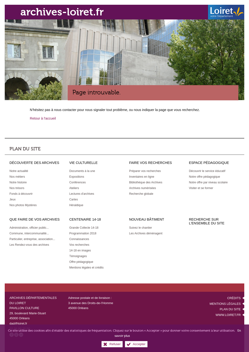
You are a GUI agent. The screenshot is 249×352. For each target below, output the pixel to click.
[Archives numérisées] (142, 188)
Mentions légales (225, 304)
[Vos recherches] (79, 244)
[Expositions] (76, 176)
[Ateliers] (74, 188)
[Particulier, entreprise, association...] (32, 239)
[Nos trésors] (16, 188)
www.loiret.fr (228, 315)
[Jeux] (12, 199)
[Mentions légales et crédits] (86, 267)
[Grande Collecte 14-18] (83, 227)
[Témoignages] (78, 256)
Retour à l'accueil (43, 118)
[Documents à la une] (82, 171)
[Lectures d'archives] (81, 193)
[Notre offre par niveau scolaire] (208, 182)
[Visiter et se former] (201, 188)
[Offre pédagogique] (81, 262)
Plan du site (230, 309)
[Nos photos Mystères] (23, 205)
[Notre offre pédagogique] (204, 176)
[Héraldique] (76, 205)
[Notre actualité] (18, 171)
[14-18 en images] (80, 250)
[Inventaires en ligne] (141, 176)
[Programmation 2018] (82, 233)
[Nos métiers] (17, 176)
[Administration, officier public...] (29, 227)
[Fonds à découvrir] (21, 193)
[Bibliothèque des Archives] (145, 182)
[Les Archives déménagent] (145, 233)
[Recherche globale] (141, 193)
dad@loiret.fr (18, 323)
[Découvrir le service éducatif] (207, 171)
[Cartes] (73, 199)
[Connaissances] (79, 239)
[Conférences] (77, 182)
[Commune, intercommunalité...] (29, 233)
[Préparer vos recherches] (145, 171)
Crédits (234, 298)
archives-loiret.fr (62, 12)
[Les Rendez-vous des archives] (29, 244)
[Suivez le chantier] (140, 227)
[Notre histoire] (18, 182)
